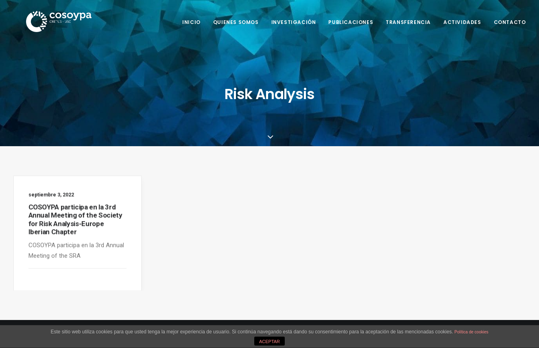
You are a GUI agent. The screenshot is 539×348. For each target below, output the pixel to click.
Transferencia (408, 22)
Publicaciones (350, 22)
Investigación (293, 22)
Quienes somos (236, 22)
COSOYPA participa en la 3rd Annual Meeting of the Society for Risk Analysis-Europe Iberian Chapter (75, 221)
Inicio (191, 22)
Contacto (510, 22)
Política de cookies (471, 332)
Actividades (462, 22)
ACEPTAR (269, 341)
